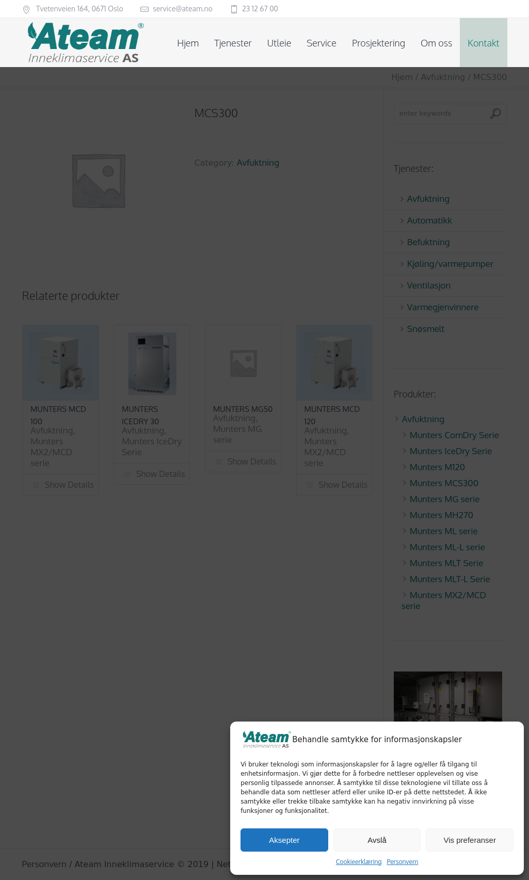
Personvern (402, 862)
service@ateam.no (182, 8)
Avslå (376, 840)
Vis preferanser (469, 840)
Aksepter (284, 840)
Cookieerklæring (359, 862)
